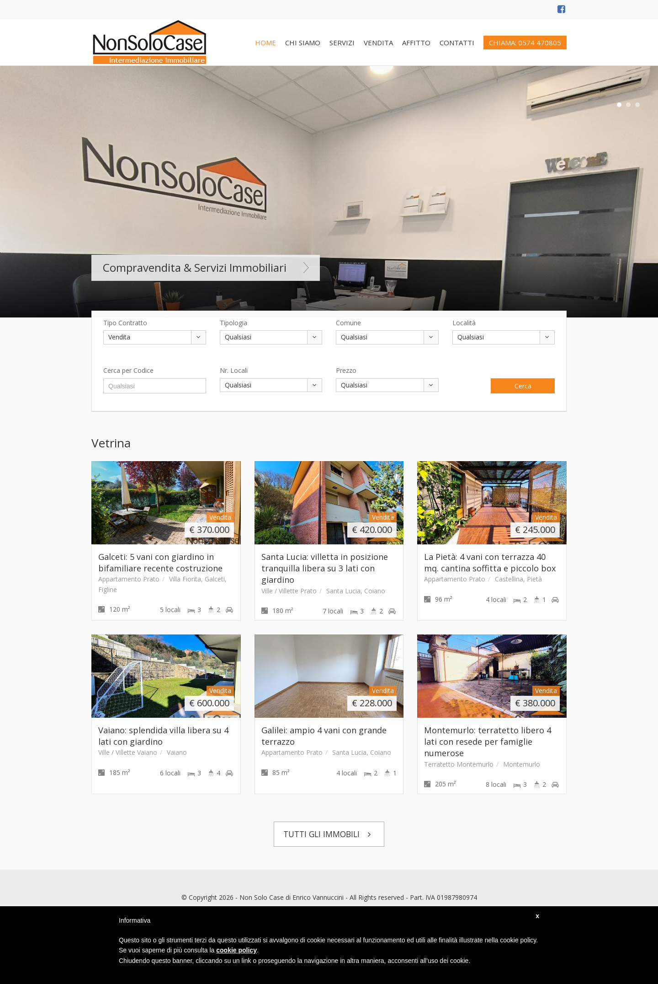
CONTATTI (457, 42)
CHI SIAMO (302, 42)
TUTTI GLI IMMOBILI (329, 833)
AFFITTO (416, 42)
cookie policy (236, 950)
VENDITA (378, 42)
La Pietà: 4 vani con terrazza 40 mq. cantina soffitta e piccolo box (490, 562)
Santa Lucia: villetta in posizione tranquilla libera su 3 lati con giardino (324, 568)
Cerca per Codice (128, 370)
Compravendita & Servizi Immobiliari (205, 267)
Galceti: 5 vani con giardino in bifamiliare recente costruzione (160, 562)
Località (464, 322)
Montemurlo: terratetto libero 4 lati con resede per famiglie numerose (487, 742)
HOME (265, 42)
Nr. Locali (234, 370)
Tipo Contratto (125, 322)
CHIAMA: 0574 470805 (525, 42)
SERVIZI (342, 42)
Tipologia (233, 322)
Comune (348, 322)
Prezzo (346, 370)
